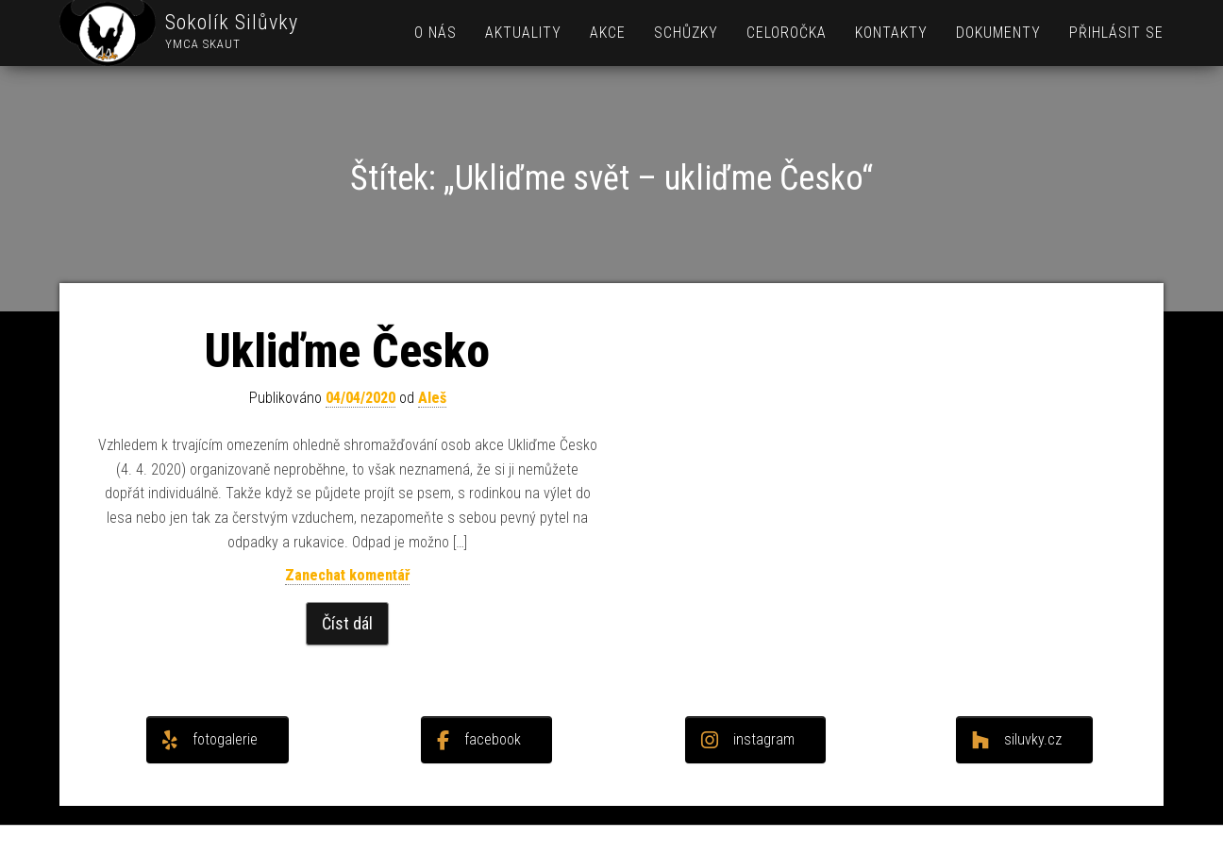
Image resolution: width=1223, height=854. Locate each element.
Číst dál (347, 623)
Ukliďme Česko (347, 351)
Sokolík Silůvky (231, 22)
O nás (435, 33)
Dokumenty (998, 33)
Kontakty (891, 33)
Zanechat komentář (347, 575)
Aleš (432, 398)
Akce (608, 33)
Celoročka (786, 33)
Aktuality (523, 33)
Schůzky (686, 33)
